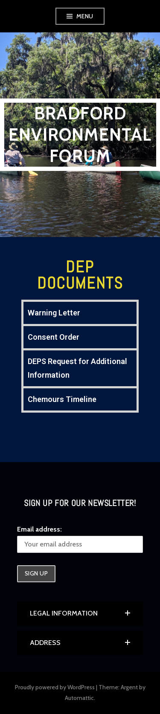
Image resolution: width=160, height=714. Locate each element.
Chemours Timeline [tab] (62, 399)
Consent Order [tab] (53, 336)
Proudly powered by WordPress (55, 687)
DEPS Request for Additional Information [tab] (77, 368)
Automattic (79, 698)
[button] (80, 613)
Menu (84, 16)
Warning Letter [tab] (54, 312)
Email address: (39, 529)
